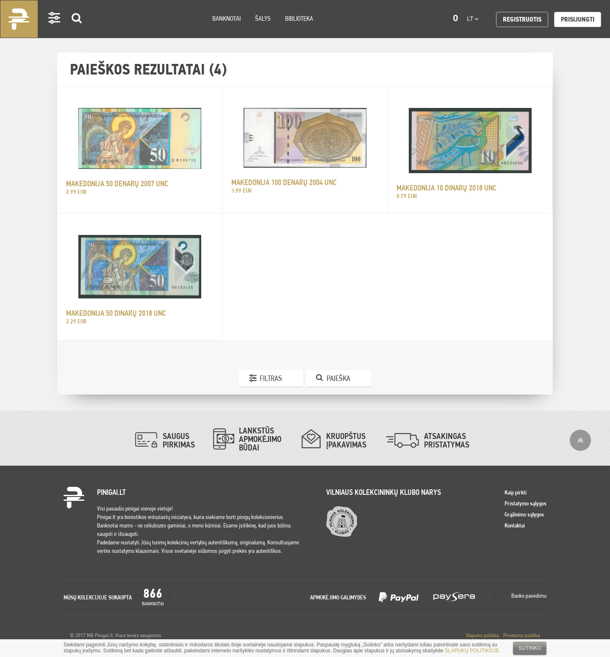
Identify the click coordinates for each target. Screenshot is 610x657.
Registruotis (522, 19)
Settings (54, 30)
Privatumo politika (521, 635)
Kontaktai (515, 525)
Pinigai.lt (19, 19)
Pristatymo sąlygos (525, 503)
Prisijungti (577, 19)
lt (473, 18)
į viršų (580, 440)
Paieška (338, 378)
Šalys (263, 18)
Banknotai (226, 18)
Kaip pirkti (516, 492)
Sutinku (529, 648)
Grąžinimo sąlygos (524, 514)
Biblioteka (299, 18)
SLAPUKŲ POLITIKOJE (472, 651)
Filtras (271, 378)
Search (77, 30)
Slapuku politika (482, 635)
